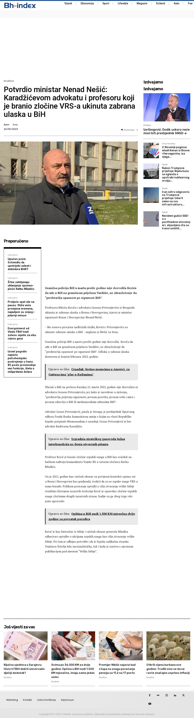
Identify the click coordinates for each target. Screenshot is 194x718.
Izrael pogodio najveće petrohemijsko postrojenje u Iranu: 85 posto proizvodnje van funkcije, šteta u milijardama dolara (22, 361)
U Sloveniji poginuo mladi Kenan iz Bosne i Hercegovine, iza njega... (176, 152)
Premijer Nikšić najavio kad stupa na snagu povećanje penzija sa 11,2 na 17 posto (119, 671)
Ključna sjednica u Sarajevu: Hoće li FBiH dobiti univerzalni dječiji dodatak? (23, 671)
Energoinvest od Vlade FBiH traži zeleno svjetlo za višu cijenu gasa (22, 333)
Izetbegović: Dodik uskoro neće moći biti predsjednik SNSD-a (166, 131)
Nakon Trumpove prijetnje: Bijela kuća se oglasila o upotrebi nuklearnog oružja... (175, 174)
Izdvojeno (13, 255)
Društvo (9, 81)
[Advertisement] (97, 48)
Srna (15, 124)
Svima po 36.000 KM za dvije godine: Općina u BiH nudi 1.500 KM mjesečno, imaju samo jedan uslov (72, 671)
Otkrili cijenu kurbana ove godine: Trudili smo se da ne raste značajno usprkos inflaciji (168, 671)
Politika (147, 125)
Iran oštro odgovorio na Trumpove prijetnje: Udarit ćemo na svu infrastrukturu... (176, 198)
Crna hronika (168, 144)
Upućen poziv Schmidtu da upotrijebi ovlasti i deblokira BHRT (19, 264)
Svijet (165, 165)
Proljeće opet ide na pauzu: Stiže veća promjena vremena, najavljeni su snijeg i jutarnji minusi (21, 308)
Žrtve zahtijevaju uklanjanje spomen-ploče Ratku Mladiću (21, 285)
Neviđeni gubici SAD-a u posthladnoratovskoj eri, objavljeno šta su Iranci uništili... (176, 222)
